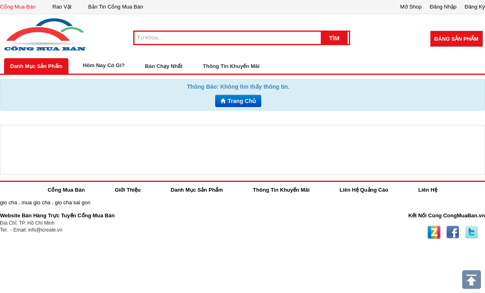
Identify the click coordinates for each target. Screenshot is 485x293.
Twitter (471, 232)
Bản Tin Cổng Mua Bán (115, 7)
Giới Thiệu (128, 190)
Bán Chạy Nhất (164, 66)
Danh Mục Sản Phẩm (36, 66)
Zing (434, 232)
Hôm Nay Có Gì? (104, 65)
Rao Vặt (62, 7)
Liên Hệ (427, 190)
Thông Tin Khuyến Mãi (231, 66)
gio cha (8, 202)
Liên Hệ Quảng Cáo (364, 190)
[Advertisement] (242, 149)
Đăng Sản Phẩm (456, 39)
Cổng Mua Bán (18, 7)
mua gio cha (36, 202)
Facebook (452, 232)
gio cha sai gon (72, 202)
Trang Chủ (238, 101)
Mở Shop (411, 7)
